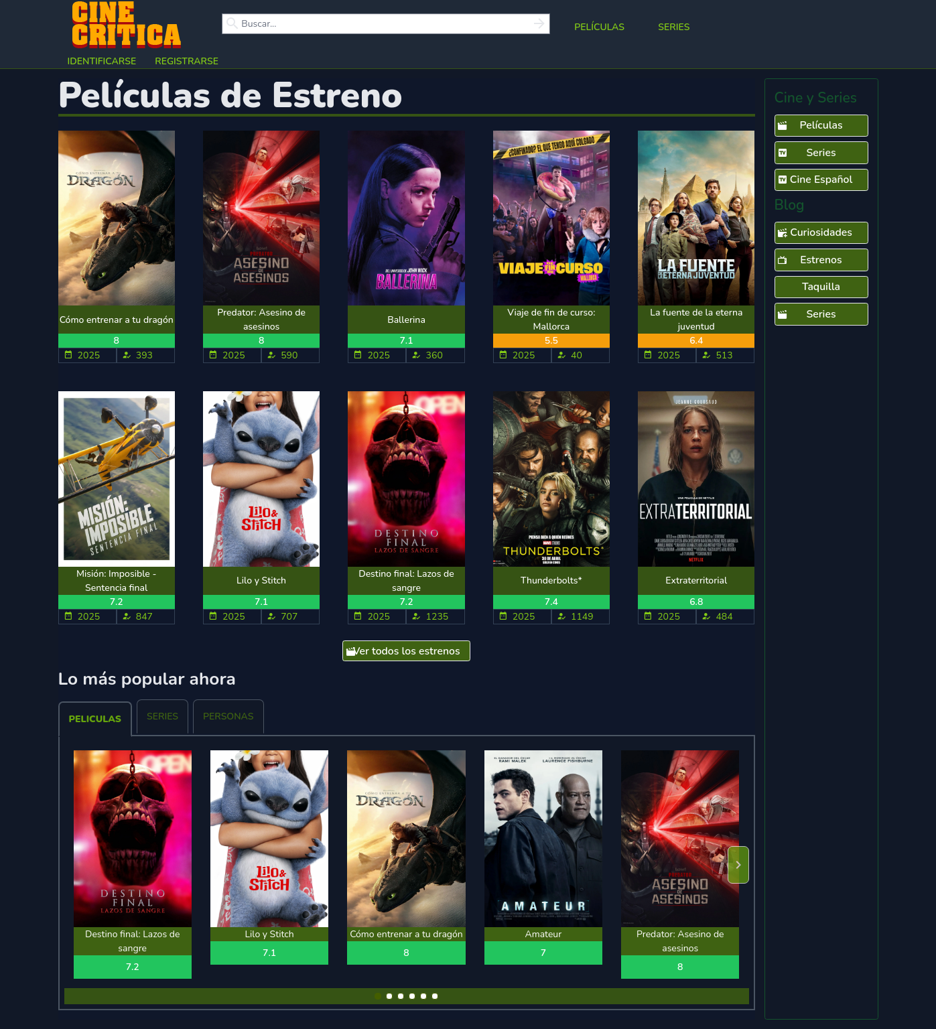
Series (673, 27)
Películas (599, 27)
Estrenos (809, 260)
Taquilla (821, 286)
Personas (228, 716)
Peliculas (95, 719)
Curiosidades (814, 233)
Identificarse (102, 61)
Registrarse (186, 61)
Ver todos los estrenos (403, 652)
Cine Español (814, 180)
